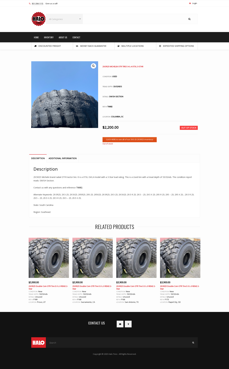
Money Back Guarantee (91, 46)
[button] (93, 66)
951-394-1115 (37, 3)
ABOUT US (63, 37)
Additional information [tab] (63, 158)
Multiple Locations (131, 46)
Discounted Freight (47, 46)
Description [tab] (38, 158)
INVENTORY (48, 37)
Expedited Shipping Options (176, 46)
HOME (36, 37)
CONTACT (76, 37)
